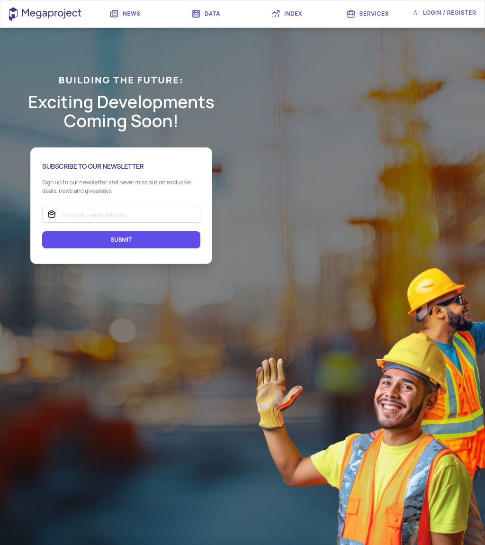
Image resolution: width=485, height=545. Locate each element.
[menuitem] (127, 13)
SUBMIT (121, 240)
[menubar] (246, 13)
